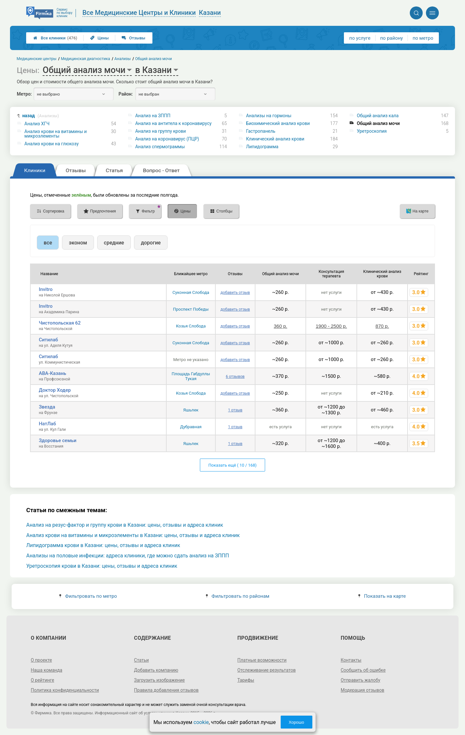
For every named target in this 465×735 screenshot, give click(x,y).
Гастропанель (260, 131)
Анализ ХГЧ (37, 123)
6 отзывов (235, 376)
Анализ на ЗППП (152, 115)
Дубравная (191, 426)
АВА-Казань (52, 373)
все (48, 243)
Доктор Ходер (55, 390)
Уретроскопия (372, 131)
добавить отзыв (235, 292)
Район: (126, 94)
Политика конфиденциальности (65, 690)
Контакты (351, 660)
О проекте (41, 660)
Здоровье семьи (57, 440)
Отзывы (133, 38)
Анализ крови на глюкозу (52, 143)
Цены (99, 38)
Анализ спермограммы (160, 146)
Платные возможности (261, 660)
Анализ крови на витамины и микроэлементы (56, 133)
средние (114, 243)
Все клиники (55, 38)
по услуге (360, 38)
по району (391, 38)
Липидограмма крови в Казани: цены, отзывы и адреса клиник (103, 545)
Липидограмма (262, 146)
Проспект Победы (191, 309)
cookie (201, 722)
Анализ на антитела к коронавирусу (173, 123)
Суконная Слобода (190, 292)
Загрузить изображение (159, 680)
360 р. (280, 326)
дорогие (150, 243)
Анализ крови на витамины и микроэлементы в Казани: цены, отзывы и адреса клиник (133, 535)
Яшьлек (190, 410)
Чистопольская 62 (60, 323)
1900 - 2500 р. (331, 326)
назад (40, 115)
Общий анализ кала (377, 115)
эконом (78, 243)
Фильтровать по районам (237, 596)
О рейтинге (42, 680)
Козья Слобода (191, 326)
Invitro (45, 289)
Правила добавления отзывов (166, 690)
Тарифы (245, 680)
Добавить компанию (156, 670)
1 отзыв (235, 410)
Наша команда (46, 670)
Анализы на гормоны (269, 115)
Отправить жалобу (360, 680)
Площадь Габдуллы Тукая (190, 376)
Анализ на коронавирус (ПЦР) (167, 139)
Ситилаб (48, 340)
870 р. (382, 326)
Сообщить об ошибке (363, 670)
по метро (423, 38)
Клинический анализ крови (275, 139)
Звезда (47, 407)
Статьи (141, 660)
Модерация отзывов (362, 690)
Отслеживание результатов (266, 670)
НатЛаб (47, 424)
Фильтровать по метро (88, 596)
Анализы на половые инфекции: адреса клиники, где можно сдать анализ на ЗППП (127, 556)
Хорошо (296, 722)
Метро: (24, 94)
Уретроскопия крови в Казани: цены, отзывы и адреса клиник (101, 566)
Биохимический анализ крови (278, 123)
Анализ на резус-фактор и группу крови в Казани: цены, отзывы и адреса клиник (124, 525)
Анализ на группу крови (160, 131)
